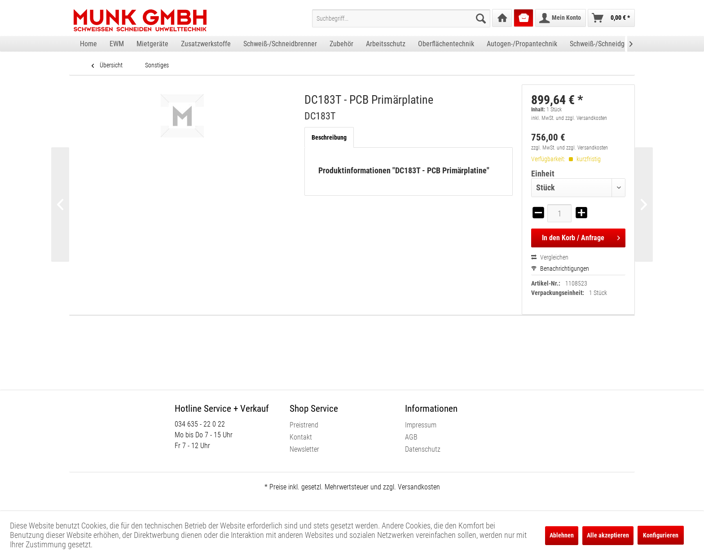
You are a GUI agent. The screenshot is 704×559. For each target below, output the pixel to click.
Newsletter (304, 449)
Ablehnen (562, 535)
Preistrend (304, 425)
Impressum (420, 425)
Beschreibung (329, 137)
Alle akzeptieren (608, 535)
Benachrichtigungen (560, 268)
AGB (411, 437)
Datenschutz (422, 449)
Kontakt (301, 437)
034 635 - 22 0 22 (200, 424)
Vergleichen (549, 257)
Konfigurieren (660, 535)
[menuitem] (401, 18)
